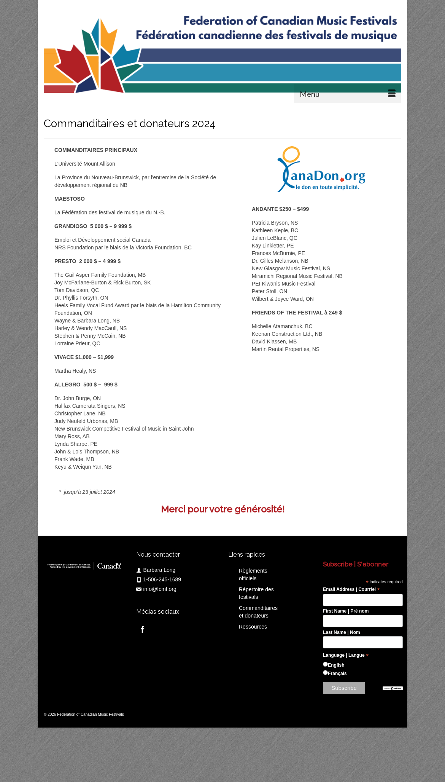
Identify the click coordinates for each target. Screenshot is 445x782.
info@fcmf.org (156, 589)
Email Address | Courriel (351, 590)
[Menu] (347, 93)
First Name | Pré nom (346, 611)
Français (337, 673)
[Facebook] (142, 629)
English (336, 665)
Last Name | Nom (341, 632)
